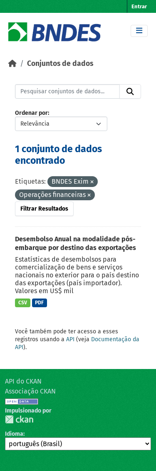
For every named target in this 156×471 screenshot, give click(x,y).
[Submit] (130, 91)
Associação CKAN (30, 391)
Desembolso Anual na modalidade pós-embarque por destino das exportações (75, 243)
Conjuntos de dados (60, 63)
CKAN (19, 419)
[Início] (12, 63)
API (70, 339)
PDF (39, 303)
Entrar (139, 6)
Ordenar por (31, 113)
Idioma (14, 433)
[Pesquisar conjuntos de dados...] (67, 91)
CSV (22, 303)
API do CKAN (23, 381)
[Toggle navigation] (139, 31)
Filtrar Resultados (44, 208)
